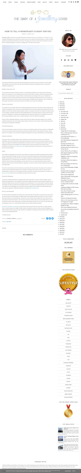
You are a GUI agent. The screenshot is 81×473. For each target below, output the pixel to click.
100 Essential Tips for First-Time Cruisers (71, 444)
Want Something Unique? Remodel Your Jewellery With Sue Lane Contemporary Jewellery (68, 83)
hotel (68, 381)
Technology (68, 328)
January (63, 214)
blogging (68, 350)
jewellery (68, 384)
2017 (61, 224)
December (63, 111)
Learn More (68, 471)
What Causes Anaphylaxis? (67, 174)
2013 (61, 232)
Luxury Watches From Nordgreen (69, 151)
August (62, 119)
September (63, 117)
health (9, 221)
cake (68, 356)
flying (68, 369)
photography (68, 391)
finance (68, 365)
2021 (61, 216)
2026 (61, 102)
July (62, 121)
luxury (68, 387)
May (62, 125)
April (62, 127)
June (62, 123)
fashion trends (68, 362)
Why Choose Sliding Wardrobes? (69, 207)
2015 (61, 228)
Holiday (68, 325)
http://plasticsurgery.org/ (19, 146)
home (68, 378)
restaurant (68, 394)
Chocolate (68, 309)
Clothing (68, 312)
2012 (61, 234)
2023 (61, 107)
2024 (61, 105)
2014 (61, 230)
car (68, 359)
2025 (61, 103)
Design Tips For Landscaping (68, 131)
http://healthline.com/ (34, 188)
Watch (68, 340)
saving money (68, 397)
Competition (68, 315)
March (62, 129)
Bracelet (68, 303)
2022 (61, 109)
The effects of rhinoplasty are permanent (10, 206)
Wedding (68, 343)
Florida (68, 321)
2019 (61, 220)
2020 (61, 218)
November (63, 113)
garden (68, 375)
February (63, 213)
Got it (73, 471)
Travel (68, 331)
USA (68, 337)
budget (68, 353)
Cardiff (68, 306)
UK (68, 334)
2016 (61, 226)
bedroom (68, 347)
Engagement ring (68, 318)
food (68, 372)
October (63, 115)
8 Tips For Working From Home (69, 198)
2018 (61, 222)
